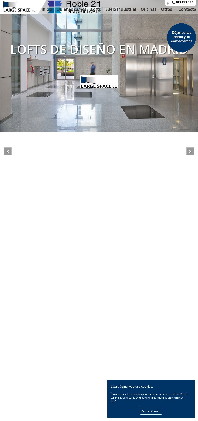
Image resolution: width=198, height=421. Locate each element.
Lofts (96, 9)
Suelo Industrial (120, 9)
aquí (113, 401)
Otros (167, 9)
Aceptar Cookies (151, 411)
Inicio (47, 9)
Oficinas (148, 9)
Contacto (187, 9)
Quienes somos (71, 9)
